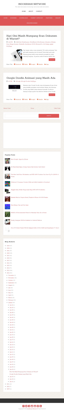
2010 (8, 386)
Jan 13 (11, 347)
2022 (8, 248)
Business (13, 18)
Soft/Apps (9, 46)
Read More (52, 59)
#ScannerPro (39, 44)
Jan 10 (11, 354)
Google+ (32, 64)
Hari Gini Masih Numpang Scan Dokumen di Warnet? (31, 37)
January (10, 302)
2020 (8, 253)
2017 (8, 260)
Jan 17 (11, 339)
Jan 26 (11, 317)
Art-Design (46, 44)
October (10, 280)
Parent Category (37, 18)
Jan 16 (11, 342)
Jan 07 (11, 362)
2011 (8, 384)
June (9, 290)
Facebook (17, 64)
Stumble (40, 64)
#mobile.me (28, 44)
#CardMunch (33, 42)
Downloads (23, 18)
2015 (8, 265)
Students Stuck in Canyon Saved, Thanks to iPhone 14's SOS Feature (29, 197)
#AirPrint (18, 42)
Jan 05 (11, 367)
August (10, 285)
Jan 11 (11, 352)
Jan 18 (11, 337)
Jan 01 (11, 381)
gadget (51, 44)
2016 (8, 263)
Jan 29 (11, 310)
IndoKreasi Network (32, 4)
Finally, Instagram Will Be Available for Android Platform (26, 220)
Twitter (25, 64)
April (9, 295)
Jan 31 (11, 305)
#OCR (33, 44)
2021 (8, 250)
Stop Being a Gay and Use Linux (19, 205)
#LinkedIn (21, 44)
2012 (8, 273)
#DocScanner (41, 42)
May (9, 292)
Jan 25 (11, 320)
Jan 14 (11, 344)
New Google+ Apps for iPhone (19, 159)
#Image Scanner (14, 44)
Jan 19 (11, 334)
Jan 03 (11, 376)
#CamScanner (25, 42)
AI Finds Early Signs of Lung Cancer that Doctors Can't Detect (28, 167)
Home (24, 11)
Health (57, 18)
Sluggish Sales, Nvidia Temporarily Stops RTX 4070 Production (28, 190)
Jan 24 (11, 322)
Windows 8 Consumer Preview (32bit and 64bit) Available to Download (30, 182)
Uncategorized (32, 23)
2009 (8, 389)
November (11, 278)
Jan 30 (11, 307)
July (9, 287)
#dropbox (48, 42)
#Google (18, 81)
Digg (46, 64)
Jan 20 (11, 332)
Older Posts (57, 108)
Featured (49, 18)
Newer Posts (7, 108)
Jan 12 (11, 349)
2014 (8, 268)
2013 (8, 270)
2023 (8, 245)
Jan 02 (11, 379)
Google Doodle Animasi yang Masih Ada (30, 78)
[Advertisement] (32, 135)
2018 (8, 258)
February (10, 300)
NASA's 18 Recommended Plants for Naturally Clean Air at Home (28, 212)
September (11, 283)
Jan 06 (11, 364)
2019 (8, 255)
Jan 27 (11, 315)
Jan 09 (11, 357)
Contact (39, 11)
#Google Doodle (25, 81)
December (11, 275)
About (31, 11)
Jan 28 (11, 312)
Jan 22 (11, 327)
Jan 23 (11, 325)
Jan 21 (11, 330)
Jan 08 (11, 359)
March (10, 297)
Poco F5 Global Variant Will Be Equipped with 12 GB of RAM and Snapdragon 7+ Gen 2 (35, 228)
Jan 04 (11, 369)
